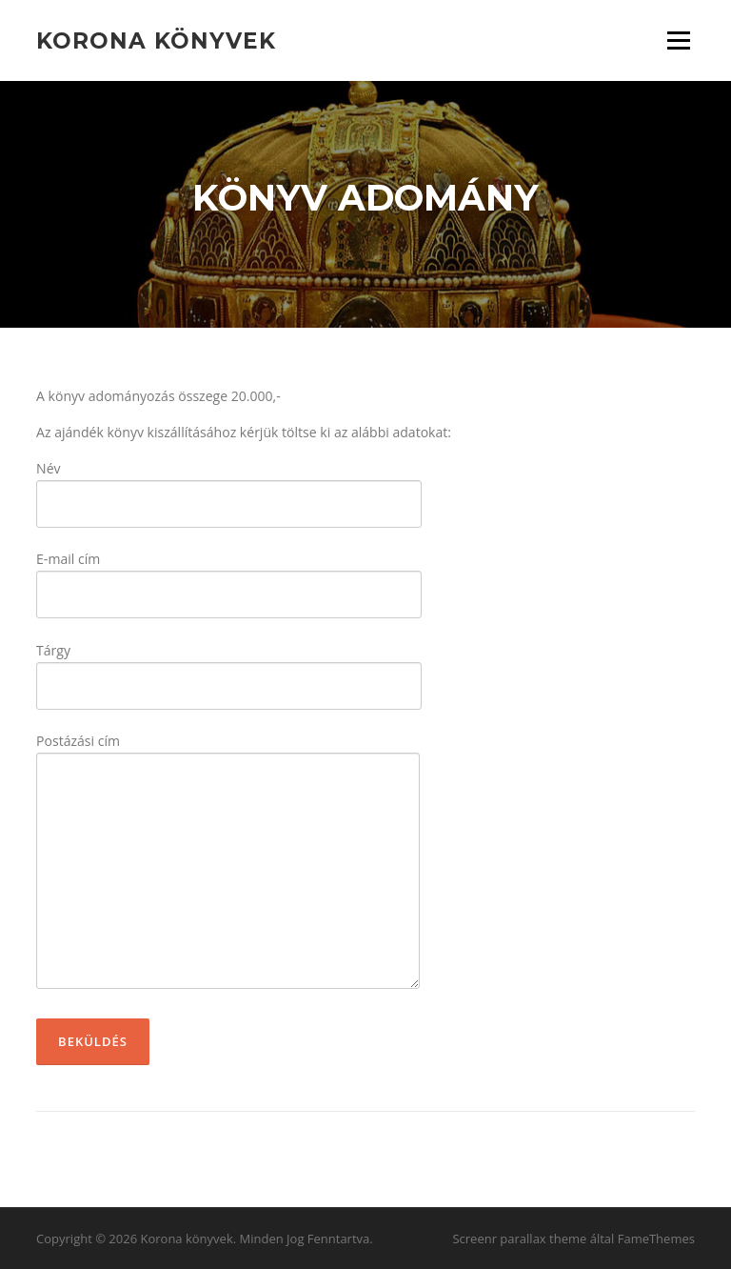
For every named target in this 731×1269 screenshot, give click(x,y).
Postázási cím (228, 862)
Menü (678, 40)
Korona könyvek (156, 40)
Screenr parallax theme (519, 1238)
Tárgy (229, 668)
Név (229, 486)
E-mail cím (229, 577)
